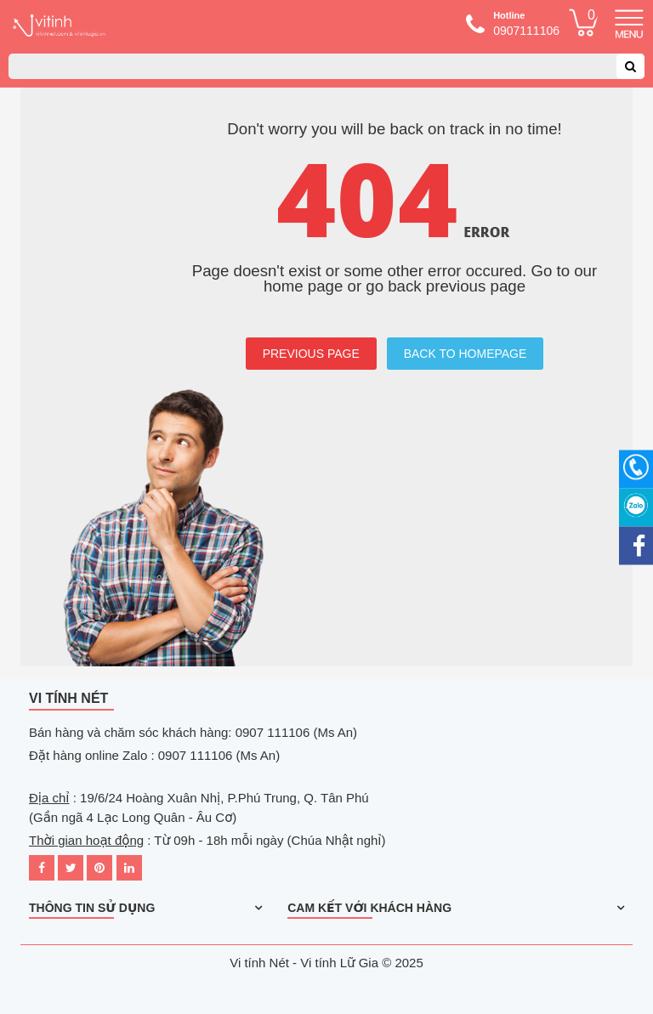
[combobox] (326, 66)
